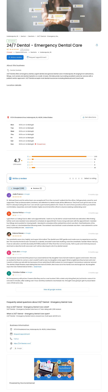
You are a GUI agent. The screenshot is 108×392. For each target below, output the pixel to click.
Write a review (19, 178)
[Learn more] (53, 369)
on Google (26, 194)
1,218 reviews (24, 49)
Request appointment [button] (22, 334)
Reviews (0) (36, 188)
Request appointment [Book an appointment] (36, 57)
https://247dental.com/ (22, 343)
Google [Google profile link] (18, 348)
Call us (16, 339)
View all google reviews (52, 289)
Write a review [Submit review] (15, 57)
